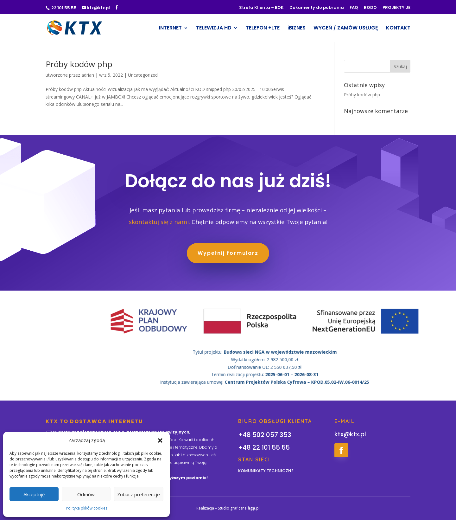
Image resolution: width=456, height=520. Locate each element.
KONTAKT (398, 28)
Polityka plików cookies (86, 508)
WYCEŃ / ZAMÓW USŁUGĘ (346, 28)
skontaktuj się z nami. (159, 223)
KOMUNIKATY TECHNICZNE (266, 471)
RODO (370, 7)
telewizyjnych (174, 432)
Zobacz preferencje (138, 494)
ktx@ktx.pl (350, 434)
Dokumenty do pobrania (316, 7)
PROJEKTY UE (396, 7)
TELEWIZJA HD (213, 28)
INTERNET (170, 28)
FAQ (354, 7)
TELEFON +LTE (263, 28)
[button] (160, 440)
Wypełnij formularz (228, 254)
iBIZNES (297, 28)
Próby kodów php (79, 64)
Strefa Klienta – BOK (261, 7)
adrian (87, 75)
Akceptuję (34, 494)
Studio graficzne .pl (239, 508)
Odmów (86, 494)
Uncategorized (143, 75)
